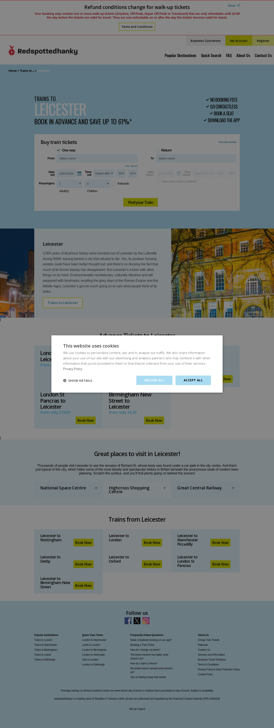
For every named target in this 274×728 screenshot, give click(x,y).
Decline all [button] (154, 380)
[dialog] (137, 364)
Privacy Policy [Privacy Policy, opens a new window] (72, 369)
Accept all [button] (193, 380)
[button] (77, 380)
